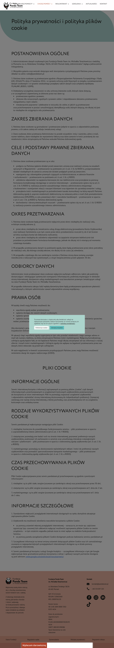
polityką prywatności (67, 323)
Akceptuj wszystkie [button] (57, 328)
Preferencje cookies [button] (41, 328)
